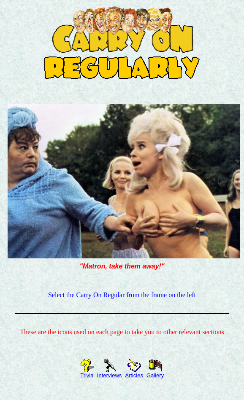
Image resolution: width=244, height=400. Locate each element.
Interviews (109, 373)
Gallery (155, 373)
